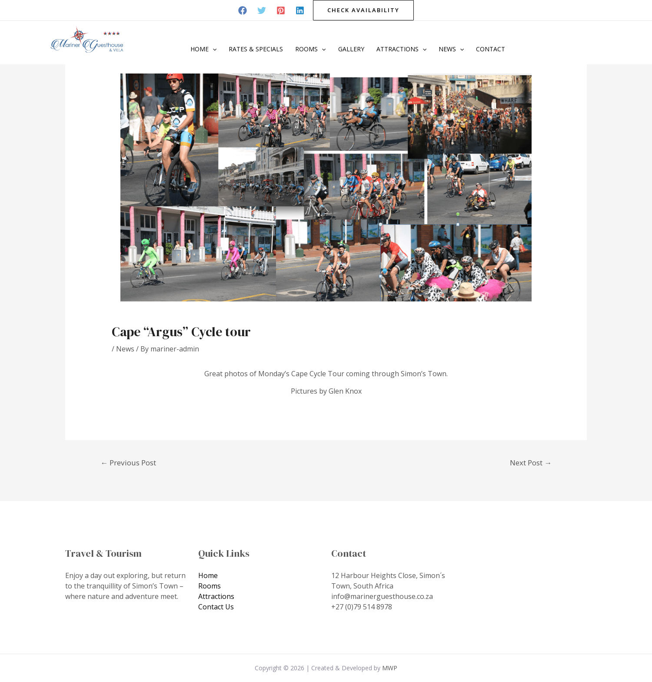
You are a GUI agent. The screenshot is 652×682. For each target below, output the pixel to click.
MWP (389, 668)
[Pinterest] (280, 10)
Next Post (531, 463)
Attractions (401, 49)
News (451, 49)
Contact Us (216, 607)
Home (203, 49)
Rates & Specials (256, 49)
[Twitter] (261, 10)
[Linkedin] (300, 10)
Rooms (310, 49)
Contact (490, 49)
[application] (212, 49)
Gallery (351, 49)
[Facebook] (242, 10)
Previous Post (128, 463)
